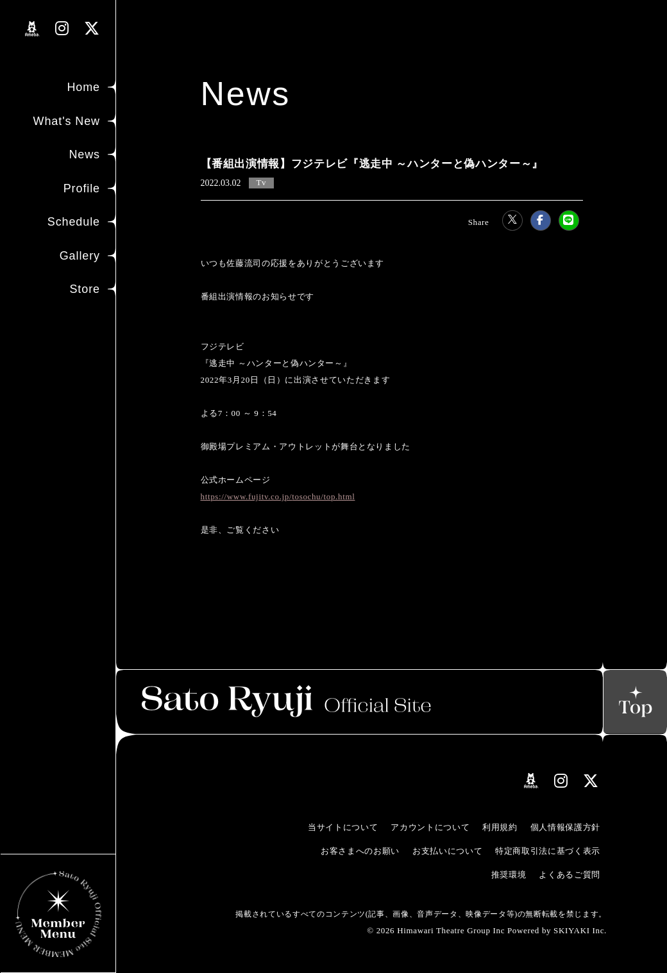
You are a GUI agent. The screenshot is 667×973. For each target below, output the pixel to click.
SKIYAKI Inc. (580, 930)
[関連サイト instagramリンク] (62, 29)
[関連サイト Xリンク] (92, 29)
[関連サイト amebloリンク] (32, 29)
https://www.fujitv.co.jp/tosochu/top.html (278, 496)
